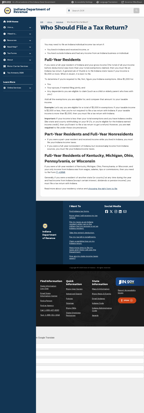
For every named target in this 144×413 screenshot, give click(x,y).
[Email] (124, 209)
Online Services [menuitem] (15, 85)
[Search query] (125, 9)
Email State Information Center (48, 292)
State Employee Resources (73, 312)
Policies (69, 296)
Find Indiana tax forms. (79, 209)
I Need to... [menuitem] (15, 31)
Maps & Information (100, 287)
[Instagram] (115, 209)
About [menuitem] (15, 57)
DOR (41, 20)
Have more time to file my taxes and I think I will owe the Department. (82, 247)
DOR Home (12, 19)
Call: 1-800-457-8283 (49, 308)
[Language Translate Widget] (107, 2)
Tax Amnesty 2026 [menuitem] (15, 71)
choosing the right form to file (102, 186)
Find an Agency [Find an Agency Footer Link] (47, 303)
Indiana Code (98, 301)
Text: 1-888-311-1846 (50, 313)
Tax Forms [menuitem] (15, 50)
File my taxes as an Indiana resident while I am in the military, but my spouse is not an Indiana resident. (83, 223)
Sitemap (70, 301)
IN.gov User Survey (74, 287)
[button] (81, 2)
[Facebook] (106, 209)
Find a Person (46, 298)
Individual (59, 20)
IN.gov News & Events (101, 292)
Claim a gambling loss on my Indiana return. (82, 240)
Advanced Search (74, 292)
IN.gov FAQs (71, 306)
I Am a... (49, 20)
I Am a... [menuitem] (15, 24)
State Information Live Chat (48, 285)
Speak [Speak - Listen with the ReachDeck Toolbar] (127, 298)
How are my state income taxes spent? (83, 255)
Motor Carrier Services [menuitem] (17, 64)
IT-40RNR (60, 170)
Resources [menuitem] (15, 37)
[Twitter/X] (111, 209)
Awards (95, 313)
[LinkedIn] (120, 209)
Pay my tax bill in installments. (82, 235)
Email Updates (98, 296)
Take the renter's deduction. (81, 230)
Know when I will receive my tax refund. (83, 214)
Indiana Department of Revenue (36, 9)
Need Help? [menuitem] (15, 44)
